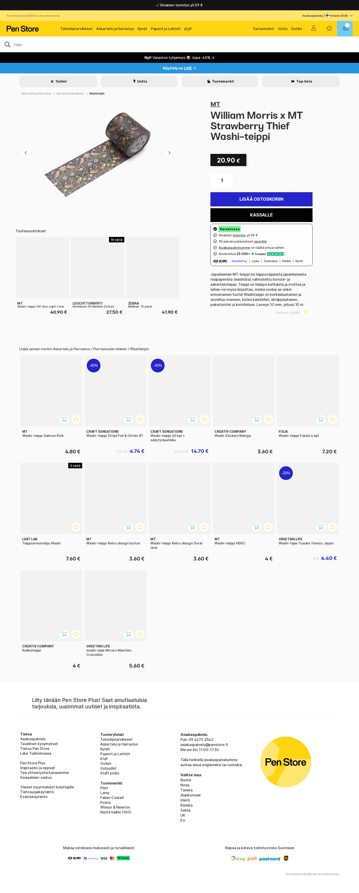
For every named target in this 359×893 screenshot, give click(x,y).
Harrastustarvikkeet (70, 93)
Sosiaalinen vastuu (36, 777)
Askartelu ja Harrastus (115, 28)
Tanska (186, 790)
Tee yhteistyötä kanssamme (44, 772)
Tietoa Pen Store (34, 748)
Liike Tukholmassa (35, 753)
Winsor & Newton (115, 807)
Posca (105, 802)
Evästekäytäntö (34, 796)
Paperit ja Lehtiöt (166, 28)
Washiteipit (97, 93)
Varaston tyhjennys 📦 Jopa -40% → (179, 57)
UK (182, 815)
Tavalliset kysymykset (39, 743)
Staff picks (109, 773)
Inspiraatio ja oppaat (37, 767)
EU (182, 820)
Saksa (185, 810)
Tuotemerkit (263, 28)
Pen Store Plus (32, 763)
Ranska (186, 805)
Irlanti (185, 800)
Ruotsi (185, 780)
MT (215, 104)
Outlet (296, 28)
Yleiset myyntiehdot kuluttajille (47, 787)
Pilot (104, 788)
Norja (184, 785)
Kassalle (261, 215)
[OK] (179, 44)
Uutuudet (108, 768)
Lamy (104, 792)
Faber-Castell (112, 797)
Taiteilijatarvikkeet (76, 28)
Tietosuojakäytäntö (37, 792)
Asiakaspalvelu (312, 15)
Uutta (282, 28)
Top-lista (304, 81)
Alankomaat (190, 795)
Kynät (142, 28)
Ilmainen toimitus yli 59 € (179, 5)
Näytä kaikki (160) (115, 812)
